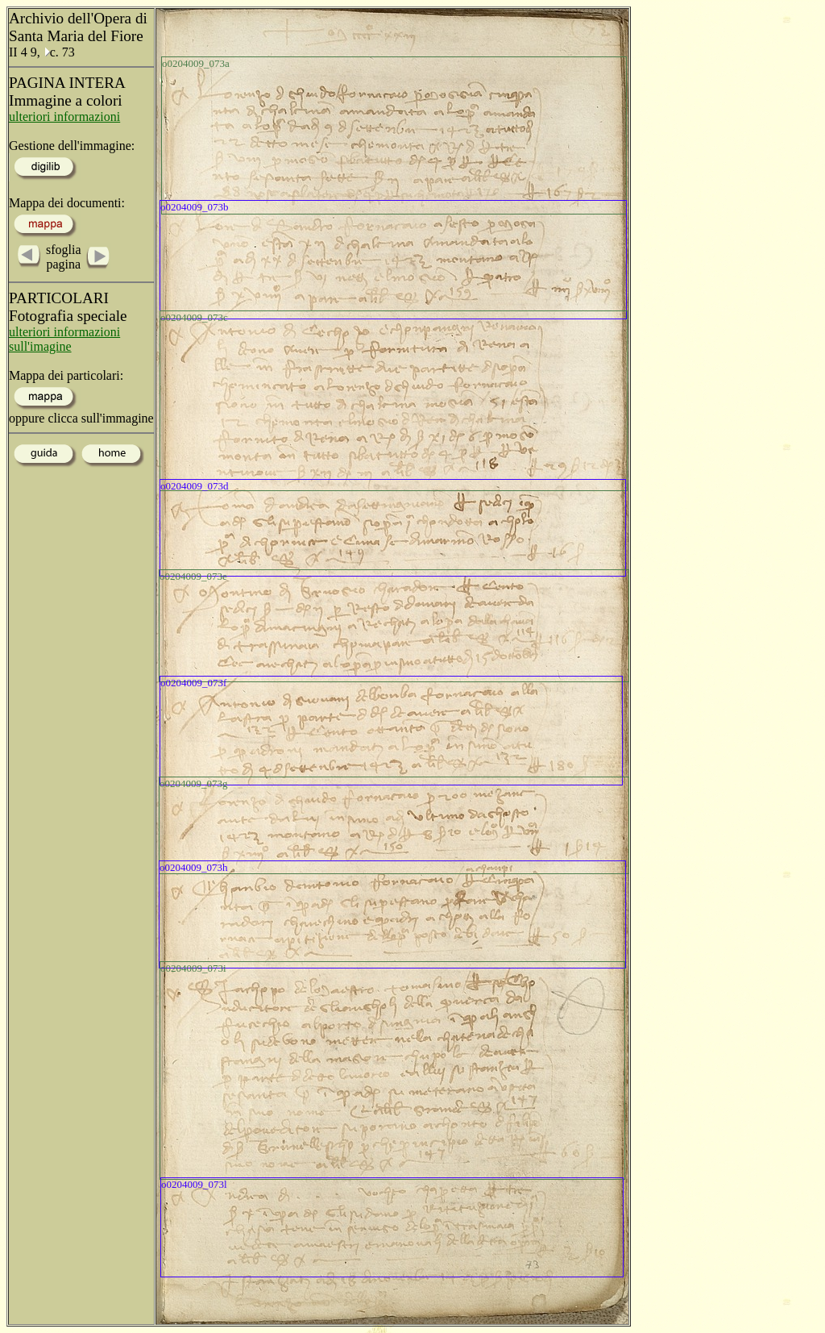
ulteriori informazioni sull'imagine (64, 339)
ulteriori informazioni (64, 116)
